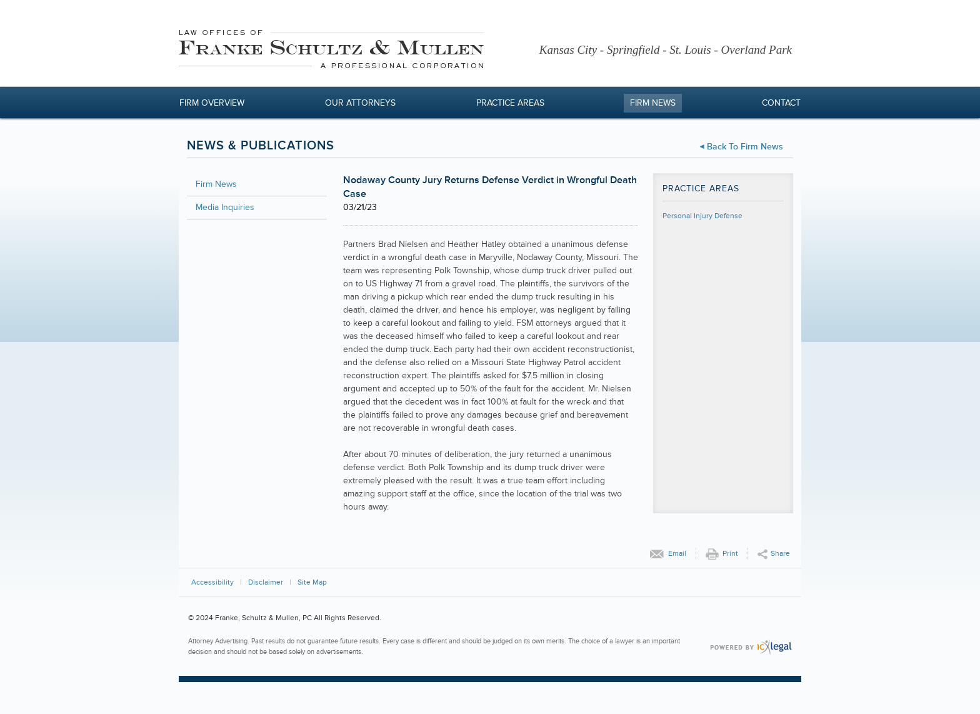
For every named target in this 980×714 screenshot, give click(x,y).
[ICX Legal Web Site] (751, 647)
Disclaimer (265, 582)
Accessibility (212, 582)
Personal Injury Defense (702, 216)
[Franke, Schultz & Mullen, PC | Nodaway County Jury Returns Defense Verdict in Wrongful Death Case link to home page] (331, 51)
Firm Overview (211, 103)
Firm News (653, 103)
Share (780, 553)
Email (677, 553)
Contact (781, 103)
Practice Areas (510, 103)
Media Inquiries (225, 207)
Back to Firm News (745, 146)
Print (730, 553)
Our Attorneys (360, 103)
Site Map (312, 582)
